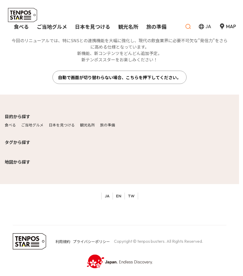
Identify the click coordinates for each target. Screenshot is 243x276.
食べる (10, 125)
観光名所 (87, 125)
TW (131, 195)
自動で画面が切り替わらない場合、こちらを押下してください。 (119, 77)
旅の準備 (107, 125)
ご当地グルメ (32, 125)
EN (118, 195)
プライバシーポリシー (91, 241)
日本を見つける (62, 125)
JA (107, 195)
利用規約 (62, 241)
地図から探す (17, 162)
